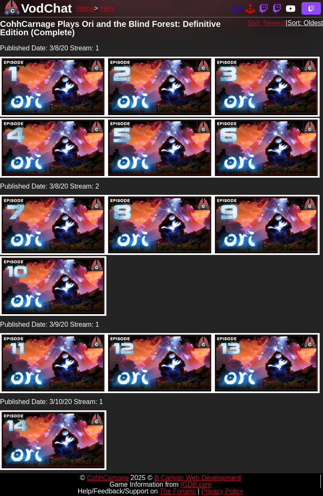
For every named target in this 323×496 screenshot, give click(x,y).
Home (85, 8)
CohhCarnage (108, 477)
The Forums (177, 491)
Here (107, 8)
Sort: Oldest (305, 22)
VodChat (46, 8)
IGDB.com (196, 484)
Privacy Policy (222, 491)
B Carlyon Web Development (197, 477)
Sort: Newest (266, 22)
